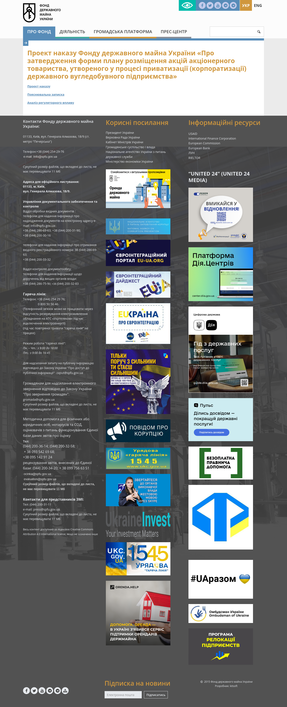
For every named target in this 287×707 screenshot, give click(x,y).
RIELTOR (194, 158)
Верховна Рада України (123, 137)
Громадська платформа (123, 31)
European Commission (204, 143)
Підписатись (155, 695)
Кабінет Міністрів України (124, 142)
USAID (192, 134)
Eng (258, 5)
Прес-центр (174, 31)
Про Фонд (39, 31)
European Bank (199, 148)
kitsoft (234, 686)
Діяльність (72, 31)
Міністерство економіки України (129, 161)
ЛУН (191, 153)
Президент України (120, 133)
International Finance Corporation (212, 138)
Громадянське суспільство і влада (130, 147)
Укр (246, 5)
